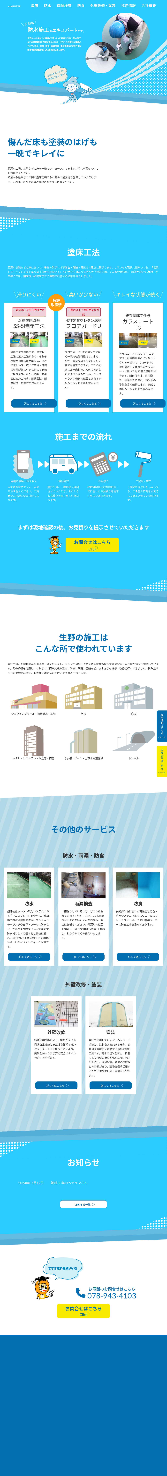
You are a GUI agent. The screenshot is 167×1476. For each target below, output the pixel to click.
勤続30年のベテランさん (69, 1183)
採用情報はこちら (161, 726)
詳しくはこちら (33, 403)
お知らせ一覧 (83, 1204)
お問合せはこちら (92, 545)
